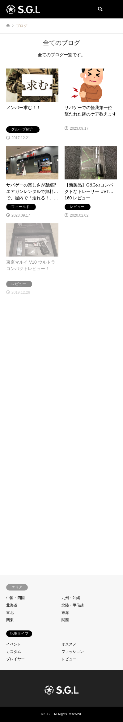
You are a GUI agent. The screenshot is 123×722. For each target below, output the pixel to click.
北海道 (11, 605)
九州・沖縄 (71, 598)
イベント (13, 644)
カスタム (13, 651)
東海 (65, 612)
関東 (10, 620)
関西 (65, 620)
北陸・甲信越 (73, 605)
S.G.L (48, 714)
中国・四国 (15, 598)
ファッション (73, 651)
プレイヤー (15, 659)
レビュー (69, 659)
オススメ (69, 644)
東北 (10, 612)
